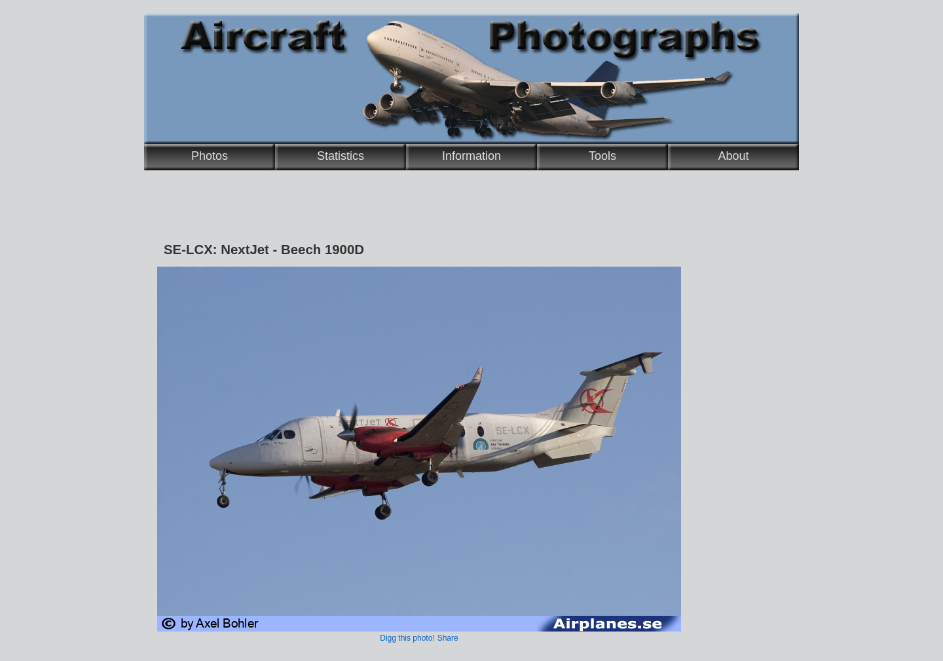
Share (447, 638)
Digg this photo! (407, 638)
